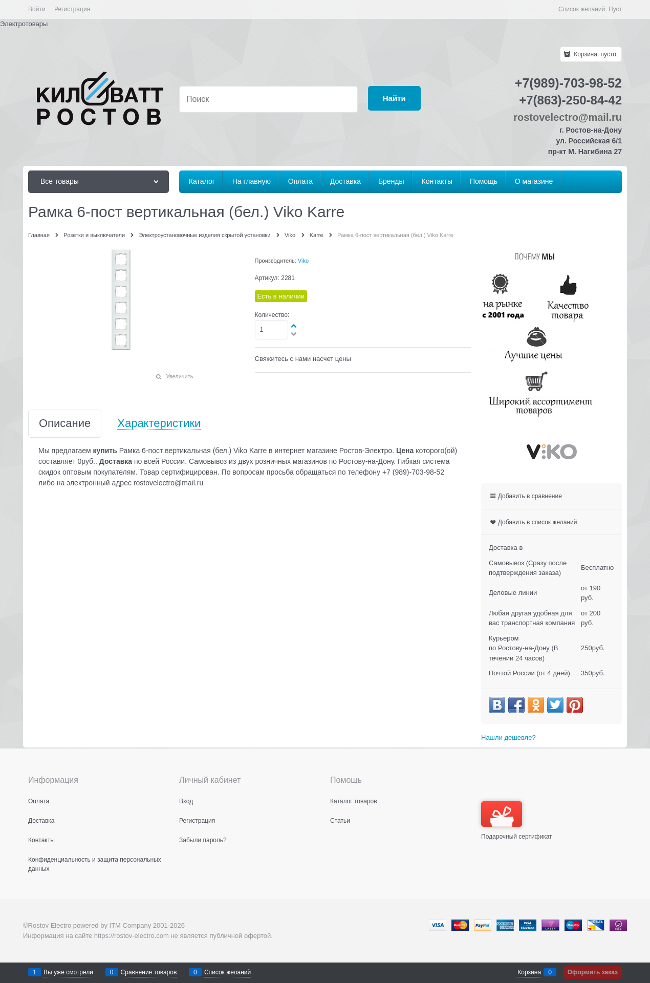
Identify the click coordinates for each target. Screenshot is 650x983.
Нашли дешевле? (508, 737)
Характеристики (159, 424)
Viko (303, 261)
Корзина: (594, 54)
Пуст (615, 9)
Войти (37, 9)
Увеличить (179, 376)
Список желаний (227, 972)
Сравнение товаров (149, 972)
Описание (65, 424)
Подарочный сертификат (516, 820)
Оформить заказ (593, 972)
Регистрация (72, 9)
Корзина (529, 972)
